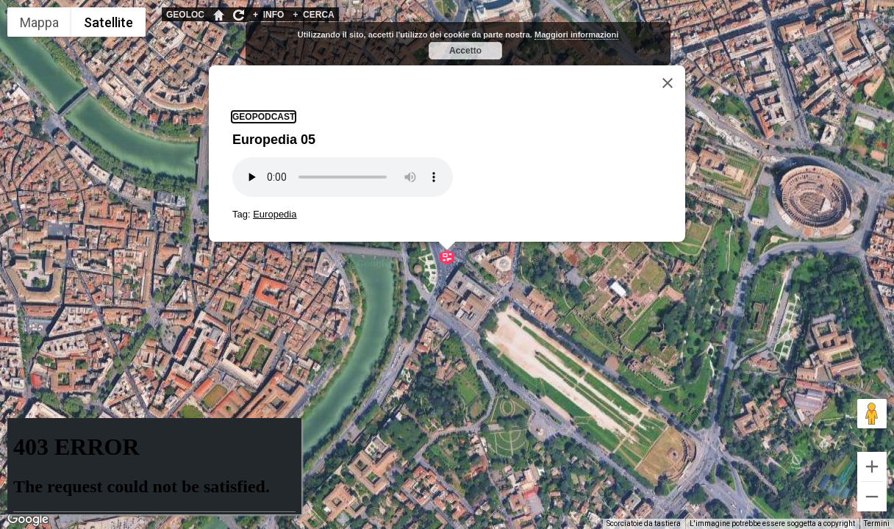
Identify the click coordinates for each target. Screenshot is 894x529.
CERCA (313, 15)
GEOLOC (185, 15)
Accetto (465, 51)
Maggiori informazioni (576, 34)
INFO (268, 15)
